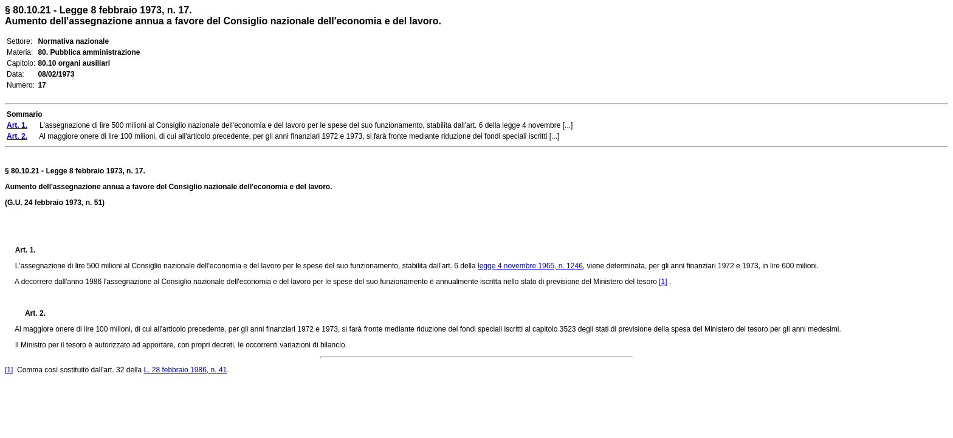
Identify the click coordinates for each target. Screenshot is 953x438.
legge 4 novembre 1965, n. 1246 (530, 266)
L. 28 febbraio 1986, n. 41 (185, 370)
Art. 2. (30, 313)
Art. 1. (25, 250)
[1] (663, 281)
